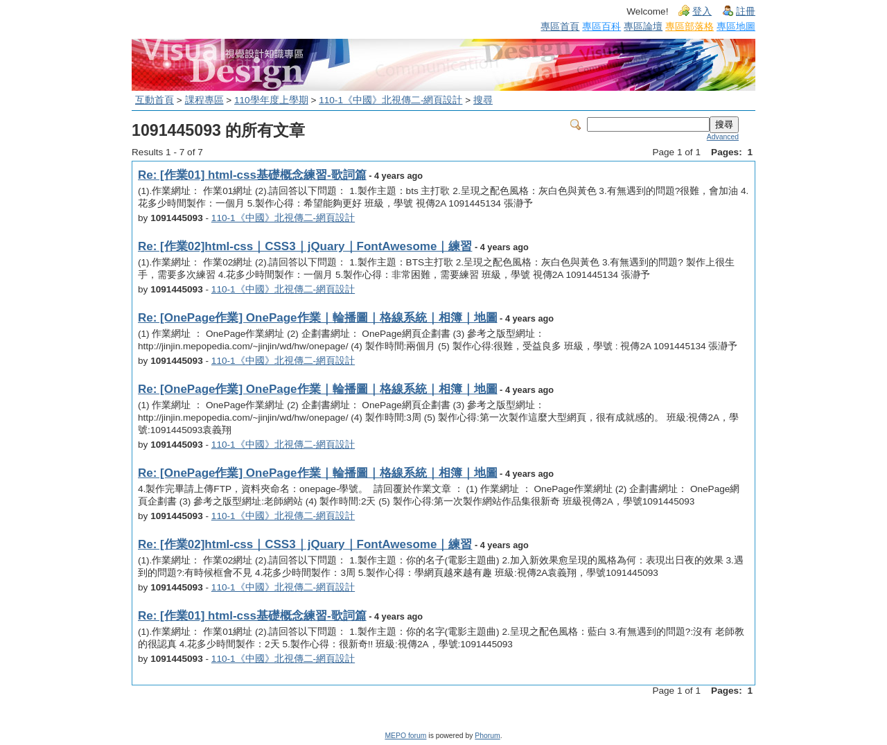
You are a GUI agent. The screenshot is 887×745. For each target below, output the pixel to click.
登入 (702, 11)
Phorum (487, 735)
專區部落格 (689, 26)
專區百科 (601, 26)
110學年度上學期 (271, 100)
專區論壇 (643, 26)
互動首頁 (154, 100)
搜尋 (483, 100)
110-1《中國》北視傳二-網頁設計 (390, 100)
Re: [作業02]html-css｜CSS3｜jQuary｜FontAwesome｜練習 (305, 246)
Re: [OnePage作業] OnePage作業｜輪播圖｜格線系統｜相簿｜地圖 (318, 317)
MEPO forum (405, 735)
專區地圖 (736, 26)
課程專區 (204, 100)
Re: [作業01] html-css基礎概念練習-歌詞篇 (252, 175)
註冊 (745, 11)
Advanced (723, 137)
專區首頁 (560, 26)
